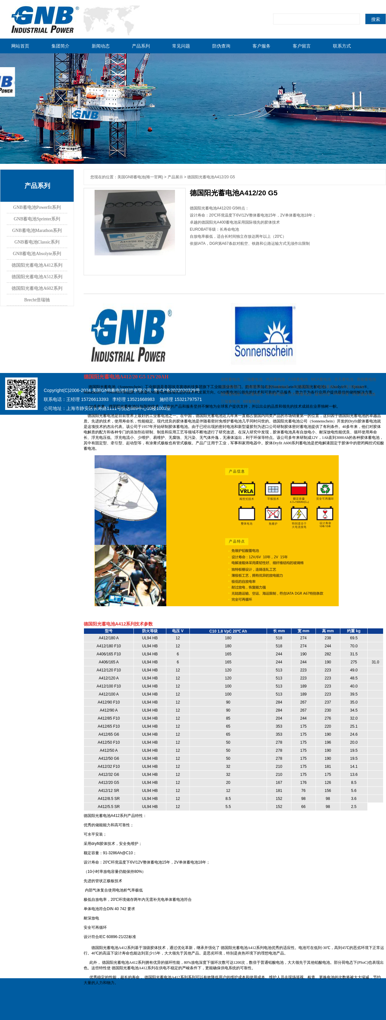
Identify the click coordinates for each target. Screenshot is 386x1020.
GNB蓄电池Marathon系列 (37, 230)
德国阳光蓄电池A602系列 (37, 288)
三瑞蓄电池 (252, 379)
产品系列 (141, 46)
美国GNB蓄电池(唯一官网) (140, 177)
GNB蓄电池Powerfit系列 (37, 207)
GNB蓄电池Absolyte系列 (37, 253)
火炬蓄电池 (301, 387)
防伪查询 (221, 46)
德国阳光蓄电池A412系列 (37, 265)
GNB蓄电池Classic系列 (37, 242)
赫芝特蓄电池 (277, 387)
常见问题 (181, 46)
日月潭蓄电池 (299, 394)
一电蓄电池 (252, 387)
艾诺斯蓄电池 (326, 387)
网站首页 (20, 46)
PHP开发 (341, 394)
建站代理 (322, 394)
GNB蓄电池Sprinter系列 (37, 219)
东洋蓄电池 (230, 387)
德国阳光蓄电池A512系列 (37, 276)
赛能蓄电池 (366, 379)
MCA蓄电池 (321, 379)
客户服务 (262, 46)
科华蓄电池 (275, 394)
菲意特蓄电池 (352, 387)
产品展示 (175, 177)
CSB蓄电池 (298, 379)
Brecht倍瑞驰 (37, 299)
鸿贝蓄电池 (275, 379)
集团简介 (60, 46)
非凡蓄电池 (344, 379)
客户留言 (302, 46)
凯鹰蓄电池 (230, 394)
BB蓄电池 (251, 401)
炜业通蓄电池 (363, 394)
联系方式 (342, 46)
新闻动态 (101, 46)
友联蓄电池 (230, 379)
